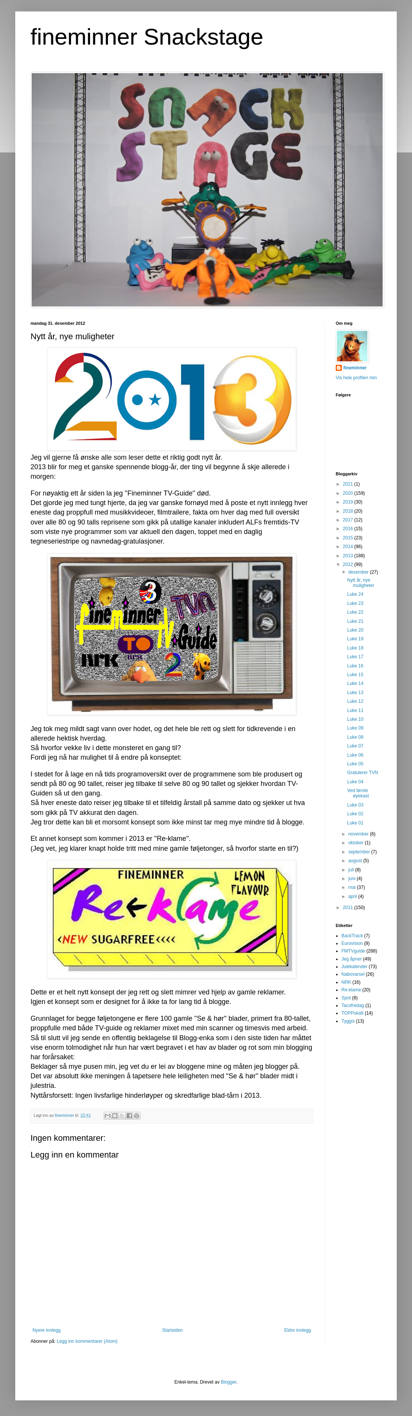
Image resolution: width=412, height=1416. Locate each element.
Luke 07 (355, 746)
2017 (348, 520)
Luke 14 (355, 683)
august (355, 860)
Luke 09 (355, 728)
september (359, 852)
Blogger (229, 1382)
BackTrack (352, 935)
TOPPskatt (352, 1013)
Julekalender (354, 966)
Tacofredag (352, 1005)
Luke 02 (355, 813)
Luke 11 (355, 710)
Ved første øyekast (358, 793)
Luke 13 (355, 692)
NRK (346, 982)
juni (352, 878)
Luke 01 (355, 823)
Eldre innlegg (297, 1330)
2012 (348, 564)
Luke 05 (355, 764)
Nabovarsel (353, 974)
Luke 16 (355, 666)
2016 (348, 528)
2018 (348, 511)
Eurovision (352, 943)
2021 (348, 484)
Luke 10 (355, 719)
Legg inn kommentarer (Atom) (87, 1341)
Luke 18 (355, 648)
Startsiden (172, 1330)
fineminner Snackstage (147, 37)
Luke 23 (355, 603)
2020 (348, 493)
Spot (346, 998)
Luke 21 (355, 621)
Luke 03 (355, 805)
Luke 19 (355, 638)
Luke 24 (355, 594)
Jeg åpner (351, 959)
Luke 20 (355, 630)
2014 (348, 546)
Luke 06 (355, 755)
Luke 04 (355, 781)
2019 (348, 502)
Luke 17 (355, 656)
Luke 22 (355, 612)
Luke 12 (355, 701)
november (359, 834)
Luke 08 (355, 737)
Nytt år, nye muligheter (360, 582)
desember (359, 572)
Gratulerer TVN (362, 772)
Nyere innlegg (46, 1330)
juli (351, 869)
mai (352, 887)
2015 (348, 537)
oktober (356, 842)
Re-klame (351, 990)
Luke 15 (355, 674)
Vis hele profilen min (356, 377)
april (353, 896)
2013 (348, 555)
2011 (348, 907)
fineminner (355, 367)
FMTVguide (353, 951)
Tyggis (348, 1021)
